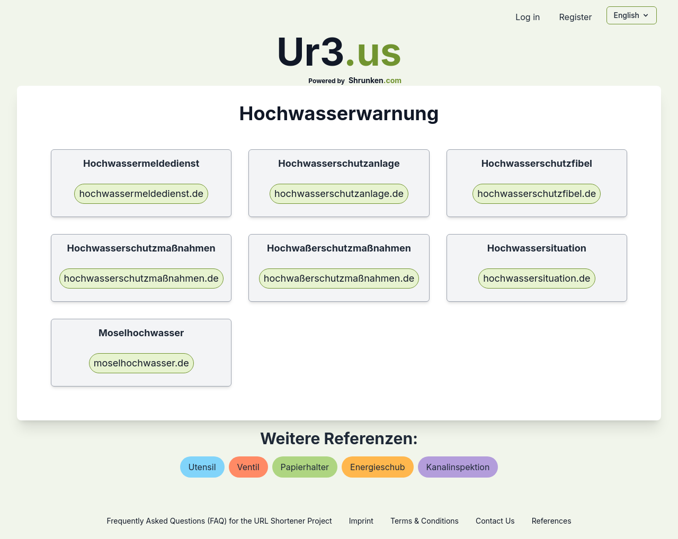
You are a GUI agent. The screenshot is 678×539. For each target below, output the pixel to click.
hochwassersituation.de (536, 278)
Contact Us (495, 520)
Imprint (361, 520)
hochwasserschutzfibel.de (536, 193)
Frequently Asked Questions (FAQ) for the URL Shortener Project (219, 520)
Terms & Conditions (424, 520)
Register (575, 17)
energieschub (377, 467)
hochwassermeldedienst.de (141, 193)
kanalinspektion (458, 467)
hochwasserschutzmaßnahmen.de (141, 278)
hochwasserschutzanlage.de (339, 193)
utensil (202, 467)
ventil (248, 467)
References (552, 520)
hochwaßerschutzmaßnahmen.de (339, 278)
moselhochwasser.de (141, 363)
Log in (527, 17)
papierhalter (305, 467)
